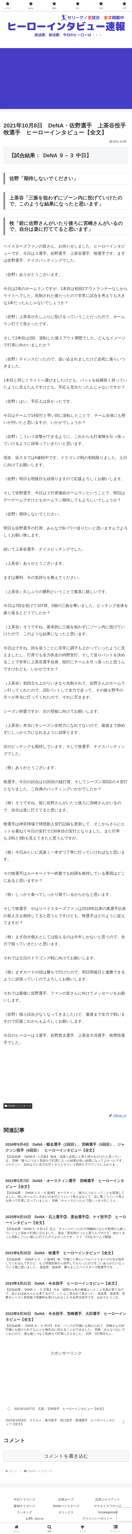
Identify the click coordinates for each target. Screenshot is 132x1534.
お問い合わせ (35, 1520)
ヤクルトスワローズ (107, 1507)
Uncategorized (107, 1513)
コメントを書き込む (66, 1457)
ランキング (24, 1513)
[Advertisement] (66, 78)
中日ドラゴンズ (24, 1501)
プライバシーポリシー (97, 1520)
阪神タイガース (24, 1507)
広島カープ (66, 1501)
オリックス (66, 1513)
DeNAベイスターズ (18, 1105)
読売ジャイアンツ (107, 1501)
